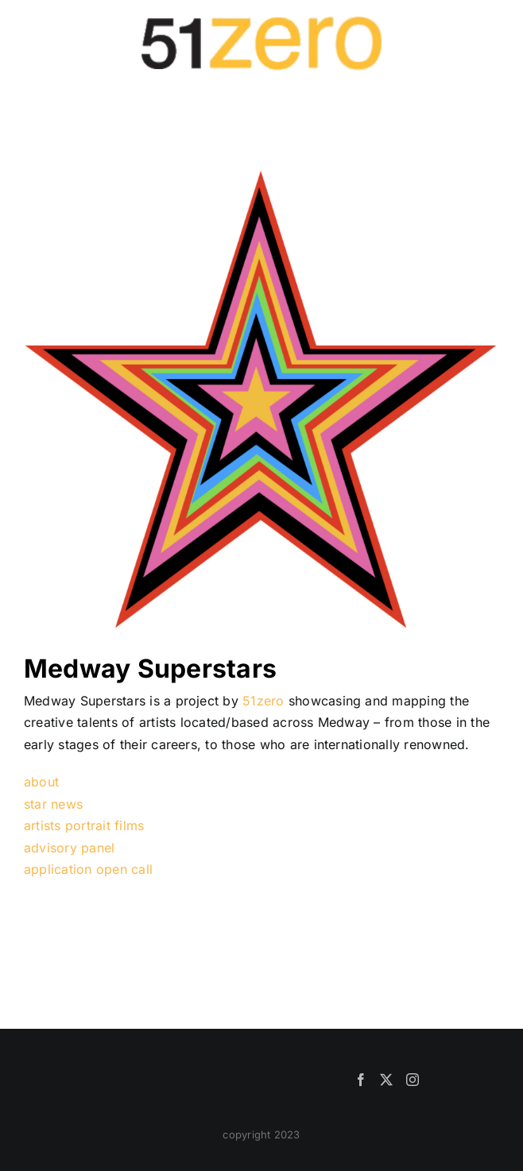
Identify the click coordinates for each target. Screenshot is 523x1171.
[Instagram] (412, 1079)
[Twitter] (386, 1079)
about (41, 782)
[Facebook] (360, 1079)
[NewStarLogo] (261, 173)
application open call (88, 869)
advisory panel (69, 848)
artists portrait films (84, 825)
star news (53, 804)
